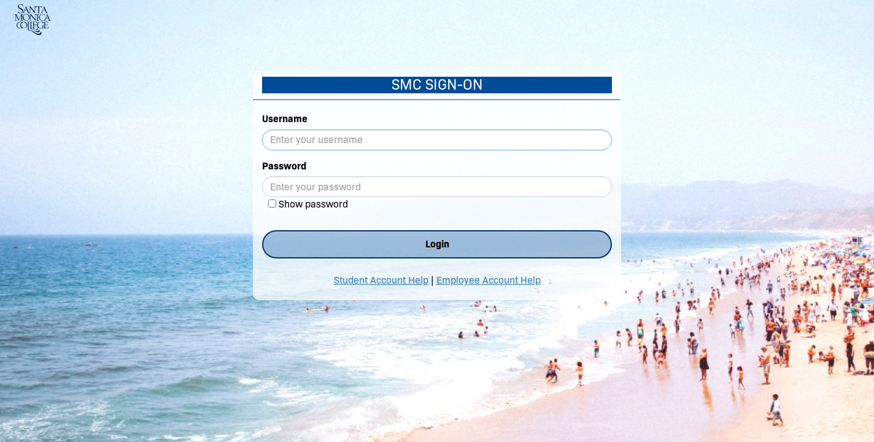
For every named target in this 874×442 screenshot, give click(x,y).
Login (437, 244)
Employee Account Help (488, 280)
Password (284, 166)
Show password (313, 204)
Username (284, 119)
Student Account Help (381, 280)
